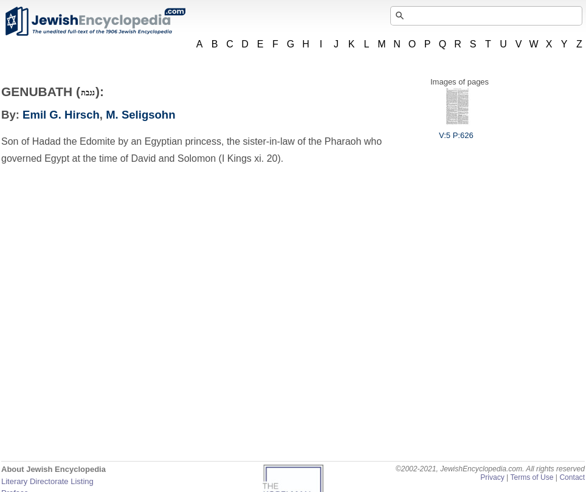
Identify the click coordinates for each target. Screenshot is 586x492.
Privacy (492, 477)
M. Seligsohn (140, 114)
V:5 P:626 (456, 131)
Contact (572, 477)
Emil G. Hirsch (61, 114)
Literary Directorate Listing (47, 481)
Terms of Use (531, 477)
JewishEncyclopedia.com (94, 21)
